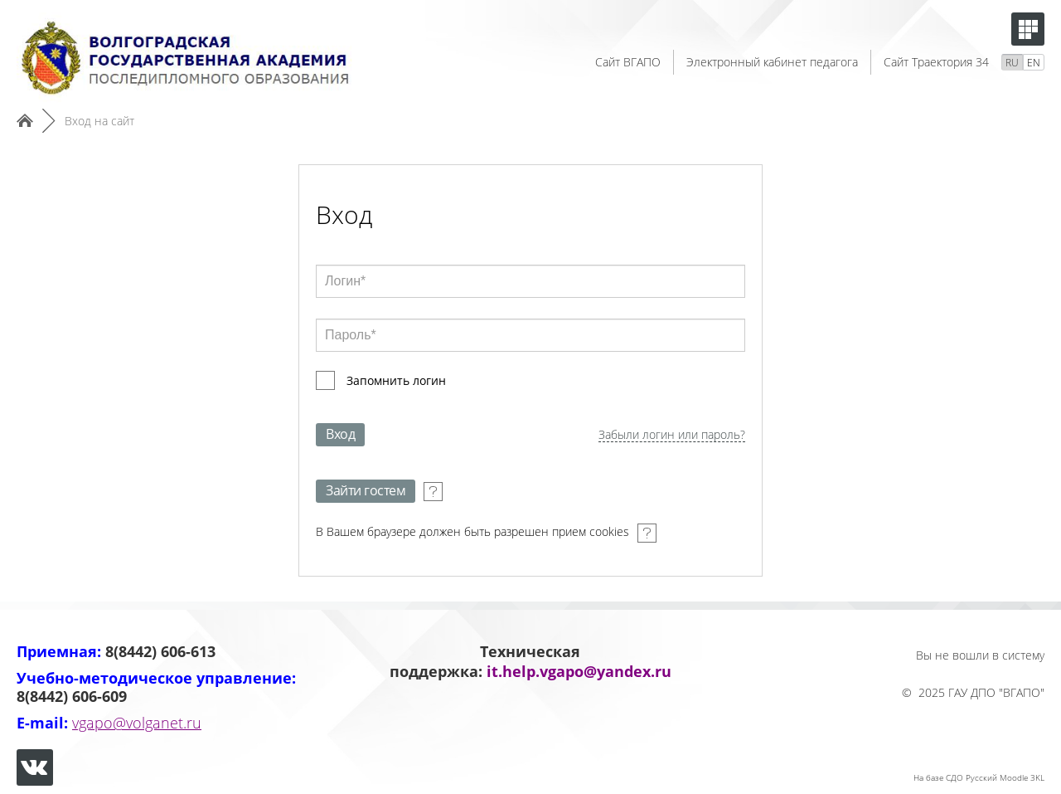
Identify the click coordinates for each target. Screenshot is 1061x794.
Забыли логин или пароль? (671, 435)
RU (1012, 63)
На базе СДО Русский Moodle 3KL (978, 777)
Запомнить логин (396, 380)
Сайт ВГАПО (628, 62)
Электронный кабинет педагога (772, 62)
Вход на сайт (99, 121)
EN (1033, 63)
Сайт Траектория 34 (936, 62)
